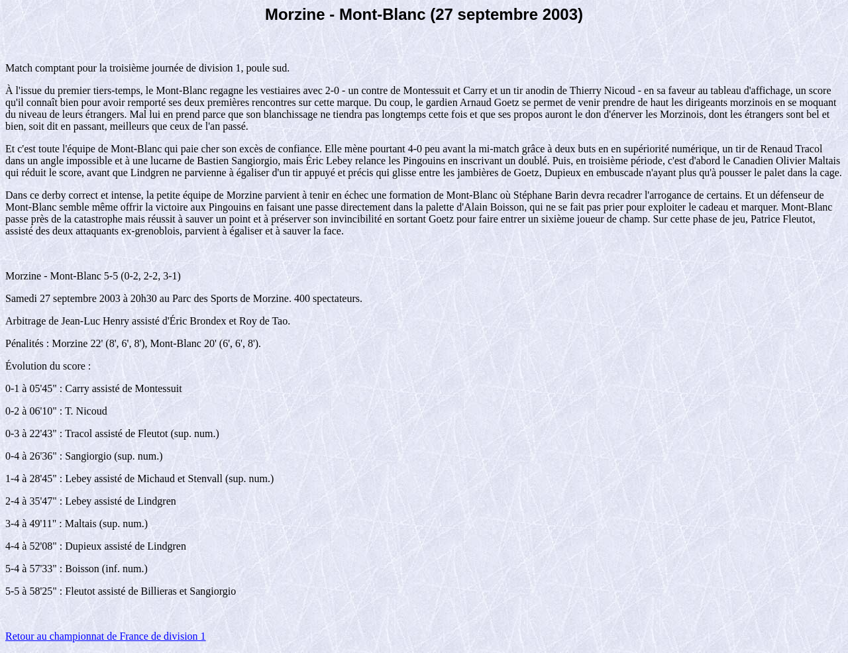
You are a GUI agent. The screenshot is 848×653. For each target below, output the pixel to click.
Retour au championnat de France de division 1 (105, 636)
